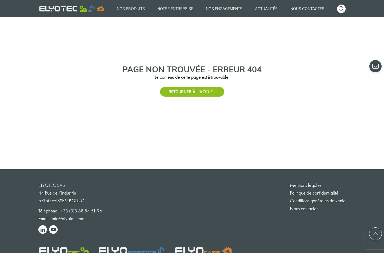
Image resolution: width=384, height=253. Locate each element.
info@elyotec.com (68, 219)
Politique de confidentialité (314, 193)
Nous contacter (307, 8)
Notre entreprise (175, 8)
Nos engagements (224, 8)
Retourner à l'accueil (192, 91)
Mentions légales (305, 185)
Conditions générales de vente (318, 201)
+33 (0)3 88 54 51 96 (81, 211)
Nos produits (131, 8)
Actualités (266, 8)
